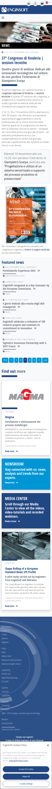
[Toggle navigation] (48, 10)
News (4, 652)
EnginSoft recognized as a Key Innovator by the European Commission (26, 287)
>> (39, 360)
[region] (26, 765)
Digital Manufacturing (9, 677)
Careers (4, 634)
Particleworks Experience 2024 (21, 270)
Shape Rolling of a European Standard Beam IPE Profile (21, 570)
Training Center (7, 723)
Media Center (12, 521)
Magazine (5, 642)
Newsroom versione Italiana (12, 659)
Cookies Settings (26, 783)
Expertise (5, 687)
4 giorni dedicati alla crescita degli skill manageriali (23, 305)
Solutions (5, 701)
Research (5, 719)
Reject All (26, 776)
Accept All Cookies (26, 769)
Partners (5, 638)
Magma (9, 417)
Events (4, 648)
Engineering (6, 669)
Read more (11, 451)
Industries (5, 691)
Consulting (5, 705)
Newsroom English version (11, 663)
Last (45, 360)
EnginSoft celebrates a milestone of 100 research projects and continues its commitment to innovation (24, 325)
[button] (47, 2)
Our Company (7, 626)
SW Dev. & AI (6, 673)
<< (11, 360)
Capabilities (6, 695)
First (5, 360)
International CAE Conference (11, 729)
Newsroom (11, 482)
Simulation (5, 709)
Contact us (5, 630)
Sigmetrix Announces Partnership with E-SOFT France (25, 344)
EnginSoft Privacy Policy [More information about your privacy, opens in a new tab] (18, 760)
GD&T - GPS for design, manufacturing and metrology (21, 713)
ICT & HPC (5, 681)
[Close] (48, 745)
